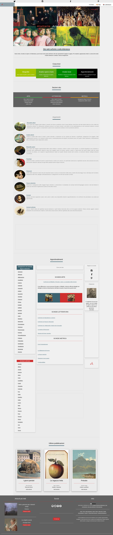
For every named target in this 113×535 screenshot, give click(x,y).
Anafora (20, 282)
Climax (19, 302)
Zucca (19, 430)
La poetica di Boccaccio (43, 329)
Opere (96, 511)
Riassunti (29, 171)
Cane (19, 377)
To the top (56, 518)
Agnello (19, 364)
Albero (19, 366)
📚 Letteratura (107, 4)
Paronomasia (21, 329)
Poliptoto (20, 338)
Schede (28, 195)
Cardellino (20, 380)
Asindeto (20, 296)
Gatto (19, 394)
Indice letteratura (88, 511)
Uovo (19, 427)
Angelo (19, 369)
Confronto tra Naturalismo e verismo (46, 317)
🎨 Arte (98, 4)
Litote (19, 316)
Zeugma (20, 352)
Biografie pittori (31, 123)
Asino (19, 375)
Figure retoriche (30, 183)
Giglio (19, 400)
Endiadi (19, 305)
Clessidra (20, 386)
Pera (19, 413)
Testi (84, 511)
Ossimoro (20, 327)
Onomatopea (21, 324)
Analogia (20, 285)
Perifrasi (20, 332)
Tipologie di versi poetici (43, 358)
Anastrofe (20, 288)
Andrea (86, 513)
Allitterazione (21, 277)
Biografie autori (30, 147)
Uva (19, 424)
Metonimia (20, 321)
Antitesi (19, 291)
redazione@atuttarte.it (102, 513)
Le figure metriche (42, 354)
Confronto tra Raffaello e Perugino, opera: (60, 281)
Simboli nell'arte (31, 207)
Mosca (19, 408)
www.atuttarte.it (81, 513)
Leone (19, 402)
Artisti (94, 511)
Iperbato (20, 310)
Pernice (20, 416)
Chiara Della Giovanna (92, 513)
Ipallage (20, 307)
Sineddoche (21, 346)
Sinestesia (20, 349)
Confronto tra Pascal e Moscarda (46, 321)
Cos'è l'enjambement (43, 344)
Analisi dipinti (30, 135)
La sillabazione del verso (44, 350)
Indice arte (101, 511)
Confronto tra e (50, 325)
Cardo (19, 383)
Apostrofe (20, 293)
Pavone (20, 411)
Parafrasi (29, 159)
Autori (81, 511)
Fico (19, 391)
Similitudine (20, 343)
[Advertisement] (56, 237)
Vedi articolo (29, 489)
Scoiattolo (20, 422)
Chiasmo (20, 299)
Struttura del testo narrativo (44, 333)
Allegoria (20, 274)
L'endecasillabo (41, 362)
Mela (19, 405)
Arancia (20, 372)
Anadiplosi (20, 280)
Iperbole (20, 313)
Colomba (20, 388)
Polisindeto (20, 340)
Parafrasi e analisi (26, 511)
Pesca (19, 419)
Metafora (20, 318)
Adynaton (20, 271)
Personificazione (22, 335)
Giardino (20, 397)
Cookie (104, 511)
